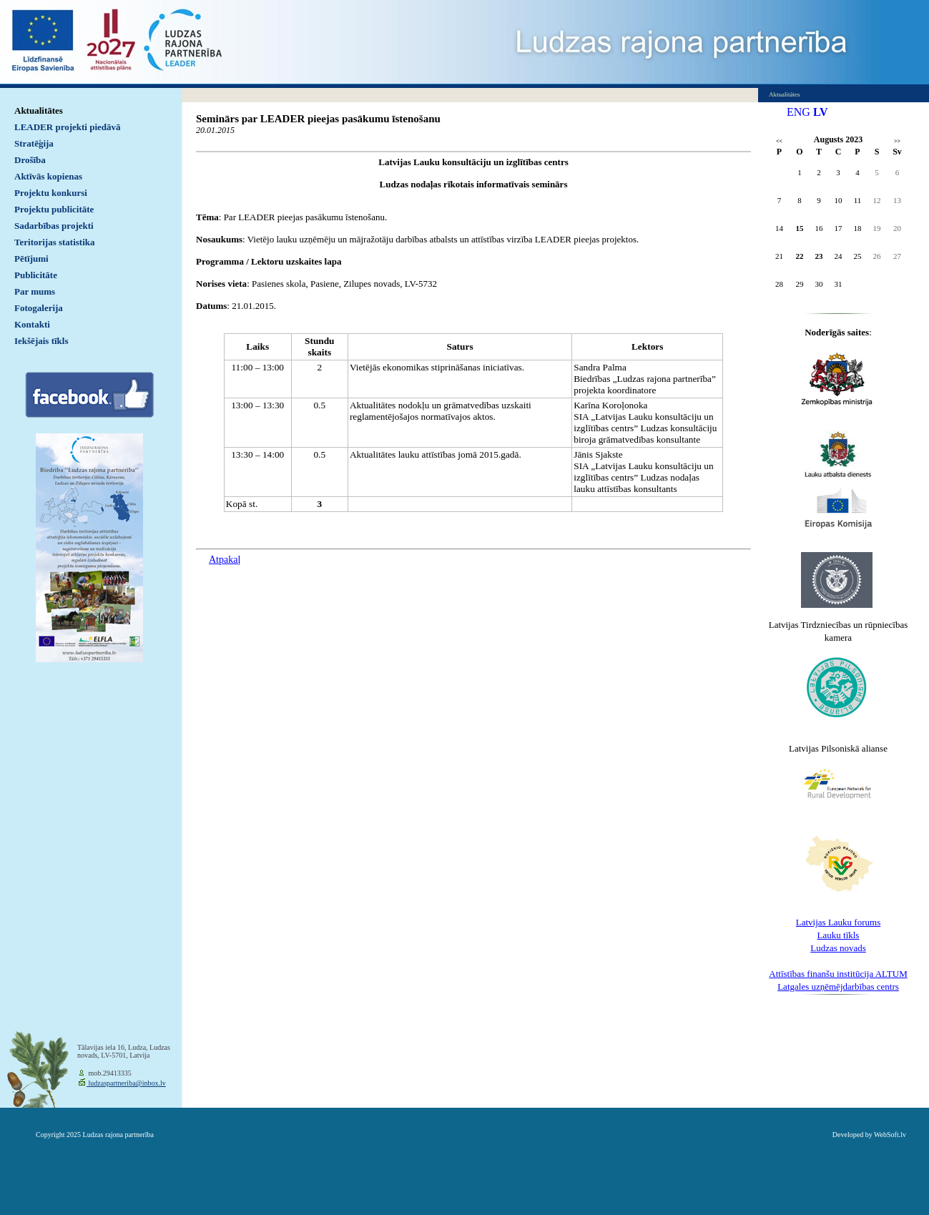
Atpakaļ (224, 559)
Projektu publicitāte (54, 209)
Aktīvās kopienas (48, 176)
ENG (798, 112)
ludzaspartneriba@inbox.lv (126, 1083)
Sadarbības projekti (54, 225)
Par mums (34, 291)
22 (800, 256)
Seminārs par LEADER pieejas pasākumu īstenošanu (318, 118)
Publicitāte (35, 275)
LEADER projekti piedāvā (67, 127)
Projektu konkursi (50, 192)
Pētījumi (31, 258)
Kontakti (32, 324)
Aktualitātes (38, 110)
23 (819, 256)
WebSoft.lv (890, 1134)
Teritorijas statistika (54, 242)
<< (779, 141)
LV (820, 112)
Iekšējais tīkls (41, 340)
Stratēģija (34, 143)
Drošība (30, 159)
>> (897, 141)
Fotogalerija (38, 307)
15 (800, 228)
